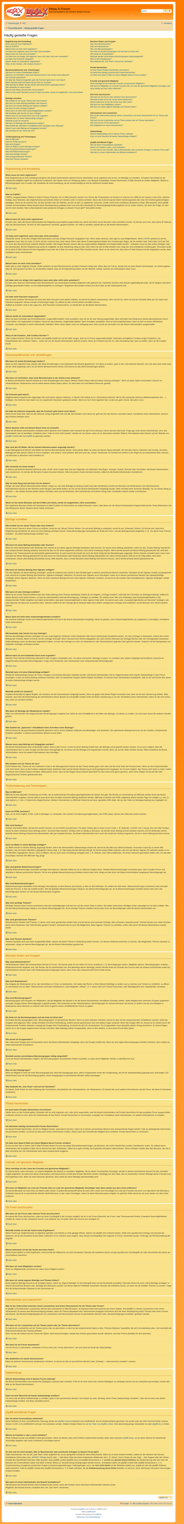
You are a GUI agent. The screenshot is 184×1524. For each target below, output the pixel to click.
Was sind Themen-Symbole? (17, 159)
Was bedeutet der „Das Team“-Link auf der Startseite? (111, 61)
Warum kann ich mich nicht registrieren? (21, 49)
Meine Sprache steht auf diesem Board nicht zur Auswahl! (28, 82)
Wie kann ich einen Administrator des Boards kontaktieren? (113, 152)
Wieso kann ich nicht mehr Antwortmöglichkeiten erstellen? (29, 111)
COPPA (146, 239)
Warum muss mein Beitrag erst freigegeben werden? (26, 128)
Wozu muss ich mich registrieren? (19, 44)
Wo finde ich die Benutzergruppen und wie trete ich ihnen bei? (114, 51)
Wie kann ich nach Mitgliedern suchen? (105, 104)
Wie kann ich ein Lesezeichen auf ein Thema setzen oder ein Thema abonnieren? (122, 120)
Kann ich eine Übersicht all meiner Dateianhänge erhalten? (113, 136)
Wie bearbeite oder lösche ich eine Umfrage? (23, 113)
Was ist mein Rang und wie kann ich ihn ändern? (25, 90)
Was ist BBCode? (12, 139)
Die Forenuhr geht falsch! (16, 77)
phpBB (81, 1509)
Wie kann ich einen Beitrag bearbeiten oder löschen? (26, 103)
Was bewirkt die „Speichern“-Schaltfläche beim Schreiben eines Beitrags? (35, 126)
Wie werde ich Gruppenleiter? (102, 54)
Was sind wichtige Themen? (17, 154)
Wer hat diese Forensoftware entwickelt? (106, 145)
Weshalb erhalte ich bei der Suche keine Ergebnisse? (111, 99)
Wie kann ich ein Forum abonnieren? (104, 123)
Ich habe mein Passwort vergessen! (20, 59)
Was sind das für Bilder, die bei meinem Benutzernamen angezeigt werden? (35, 85)
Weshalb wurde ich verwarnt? (17, 121)
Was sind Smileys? (13, 144)
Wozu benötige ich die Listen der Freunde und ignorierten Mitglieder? (117, 83)
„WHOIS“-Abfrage (38, 1457)
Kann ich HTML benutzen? (16, 142)
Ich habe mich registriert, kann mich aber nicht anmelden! (28, 51)
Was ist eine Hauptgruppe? (101, 59)
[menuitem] (23, 23)
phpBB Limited (12, 436)
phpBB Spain (91, 1512)
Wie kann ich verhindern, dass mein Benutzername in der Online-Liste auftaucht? (37, 75)
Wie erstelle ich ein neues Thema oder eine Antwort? (26, 101)
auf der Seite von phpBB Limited (99, 1424)
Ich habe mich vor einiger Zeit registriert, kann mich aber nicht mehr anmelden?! (37, 56)
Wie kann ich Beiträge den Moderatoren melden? (25, 123)
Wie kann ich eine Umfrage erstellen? (20, 108)
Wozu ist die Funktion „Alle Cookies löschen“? (24, 64)
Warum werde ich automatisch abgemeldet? (23, 61)
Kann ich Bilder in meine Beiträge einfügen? (23, 147)
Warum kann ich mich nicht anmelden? (21, 54)
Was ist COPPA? (12, 47)
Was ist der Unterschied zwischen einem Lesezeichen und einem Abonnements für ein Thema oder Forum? (129, 116)
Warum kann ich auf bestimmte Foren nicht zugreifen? (27, 116)
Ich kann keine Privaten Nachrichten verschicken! (109, 70)
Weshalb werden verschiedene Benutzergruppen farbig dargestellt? (116, 56)
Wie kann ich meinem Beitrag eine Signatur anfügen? (27, 106)
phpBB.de (30, 436)
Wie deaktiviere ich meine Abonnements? (106, 125)
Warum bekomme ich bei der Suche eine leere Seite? (111, 102)
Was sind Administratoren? (100, 44)
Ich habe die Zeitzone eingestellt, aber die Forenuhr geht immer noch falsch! (35, 80)
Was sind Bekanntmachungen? (18, 152)
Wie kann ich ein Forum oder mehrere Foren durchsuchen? (113, 97)
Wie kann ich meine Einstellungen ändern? (22, 72)
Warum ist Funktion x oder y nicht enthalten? (107, 147)
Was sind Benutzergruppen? (101, 49)
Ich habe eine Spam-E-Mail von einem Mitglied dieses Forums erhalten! (118, 75)
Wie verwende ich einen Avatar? (18, 87)
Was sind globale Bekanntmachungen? (21, 149)
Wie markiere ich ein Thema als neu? (20, 131)
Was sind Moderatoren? (99, 47)
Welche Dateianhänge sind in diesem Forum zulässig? (111, 134)
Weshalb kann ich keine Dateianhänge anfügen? (25, 118)
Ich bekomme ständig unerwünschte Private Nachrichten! (112, 72)
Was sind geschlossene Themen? (19, 157)
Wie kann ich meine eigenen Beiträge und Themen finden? (113, 107)
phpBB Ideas (128, 1438)
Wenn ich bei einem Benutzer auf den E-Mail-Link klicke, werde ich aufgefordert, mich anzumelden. (44, 92)
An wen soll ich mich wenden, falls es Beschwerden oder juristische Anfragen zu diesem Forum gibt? (129, 150)
